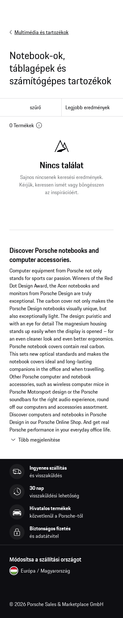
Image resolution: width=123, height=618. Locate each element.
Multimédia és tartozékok (39, 32)
